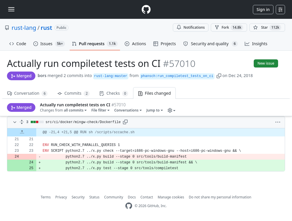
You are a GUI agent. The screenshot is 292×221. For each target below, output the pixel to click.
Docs (132, 197)
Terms (46, 197)
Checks (113, 93)
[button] (219, 75)
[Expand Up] (22, 132)
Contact (146, 197)
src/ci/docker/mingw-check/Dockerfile (83, 122)
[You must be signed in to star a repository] (267, 27)
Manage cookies (171, 197)
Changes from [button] (29, 107)
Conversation (27, 93)
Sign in (263, 9)
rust (46, 28)
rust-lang (24, 28)
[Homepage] (146, 9)
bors (42, 75)
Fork (229, 27)
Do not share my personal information (220, 197)
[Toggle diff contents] (14, 122)
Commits (73, 93)
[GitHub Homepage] (128, 205)
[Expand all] (21, 122)
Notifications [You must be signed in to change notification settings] (191, 27)
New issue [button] (265, 63)
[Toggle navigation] (11, 9)
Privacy (61, 197)
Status (94, 197)
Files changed (154, 93)
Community (113, 197)
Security (78, 197)
